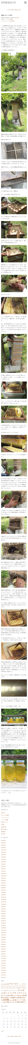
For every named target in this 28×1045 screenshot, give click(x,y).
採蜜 (11, 21)
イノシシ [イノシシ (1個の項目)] (20, 984)
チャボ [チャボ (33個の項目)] (21, 990)
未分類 (2, 824)
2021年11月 (3, 852)
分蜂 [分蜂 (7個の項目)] (11, 995)
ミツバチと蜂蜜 (9, 19)
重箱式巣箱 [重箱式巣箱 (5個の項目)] (20, 1002)
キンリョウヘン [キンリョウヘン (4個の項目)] (21, 986)
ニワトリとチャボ (5, 817)
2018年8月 (3, 937)
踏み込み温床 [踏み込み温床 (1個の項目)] (12, 1002)
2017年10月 (3, 958)
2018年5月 (3, 944)
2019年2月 (3, 923)
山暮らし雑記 (14, 9)
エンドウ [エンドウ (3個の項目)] (6, 986)
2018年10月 (3, 932)
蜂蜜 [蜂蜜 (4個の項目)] (8, 1002)
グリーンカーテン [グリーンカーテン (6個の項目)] (6, 988)
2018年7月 (3, 939)
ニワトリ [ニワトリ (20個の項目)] (21, 993)
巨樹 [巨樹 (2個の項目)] (21, 995)
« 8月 (2, 1031)
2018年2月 (3, 951)
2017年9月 (3, 960)
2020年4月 (3, 890)
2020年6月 (3, 885)
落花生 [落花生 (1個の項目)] (10, 1000)
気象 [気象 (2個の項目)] (16, 997)
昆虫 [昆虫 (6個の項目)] (6, 997)
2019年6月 (3, 913)
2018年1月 (3, 953)
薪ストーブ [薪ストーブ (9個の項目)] (19, 1000)
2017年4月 (3, 972)
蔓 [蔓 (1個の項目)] (12, 1000)
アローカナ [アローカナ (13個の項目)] (13, 984)
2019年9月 (3, 906)
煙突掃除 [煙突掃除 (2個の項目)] (23, 997)
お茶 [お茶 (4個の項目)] (7, 984)
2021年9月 (3, 854)
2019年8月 (3, 909)
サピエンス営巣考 (5, 815)
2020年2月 (3, 894)
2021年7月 (3, 859)
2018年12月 (3, 927)
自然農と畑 (3, 826)
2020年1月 (3, 897)
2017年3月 (3, 975)
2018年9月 (3, 934)
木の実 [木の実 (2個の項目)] (9, 997)
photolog (3, 812)
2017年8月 (3, 963)
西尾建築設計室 (8, 2)
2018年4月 (3, 946)
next (19, 9)
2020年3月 (3, 892)
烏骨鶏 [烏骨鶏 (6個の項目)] (19, 997)
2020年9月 (3, 878)
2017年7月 (3, 965)
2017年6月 (3, 968)
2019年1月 (3, 925)
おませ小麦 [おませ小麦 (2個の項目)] (3, 984)
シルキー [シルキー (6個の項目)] (6, 990)
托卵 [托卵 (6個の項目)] (23, 995)
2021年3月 (3, 868)
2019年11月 (3, 901)
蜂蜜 (13, 21)
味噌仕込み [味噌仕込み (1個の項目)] (15, 995)
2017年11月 (3, 956)
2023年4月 (3, 845)
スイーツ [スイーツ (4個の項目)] (11, 990)
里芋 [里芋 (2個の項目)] (16, 1002)
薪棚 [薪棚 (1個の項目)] (3, 1002)
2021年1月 (3, 871)
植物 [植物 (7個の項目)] (12, 997)
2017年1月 (3, 977)
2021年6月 (3, 861)
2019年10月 (3, 904)
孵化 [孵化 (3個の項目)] (18, 995)
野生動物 (3, 831)
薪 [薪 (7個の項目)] (14, 1000)
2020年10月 (3, 875)
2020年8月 (3, 880)
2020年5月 (3, 887)
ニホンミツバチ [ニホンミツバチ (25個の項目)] (8, 993)
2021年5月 (3, 864)
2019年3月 (3, 920)
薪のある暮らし (4, 829)
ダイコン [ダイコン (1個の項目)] (15, 990)
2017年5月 (3, 970)
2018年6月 (3, 942)
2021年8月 (3, 857)
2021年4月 (3, 866)
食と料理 (3, 834)
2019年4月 (3, 918)
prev (8, 9)
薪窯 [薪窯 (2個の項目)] (5, 1002)
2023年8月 (3, 840)
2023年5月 (3, 842)
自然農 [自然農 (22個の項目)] (6, 1000)
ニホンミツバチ (6, 21)
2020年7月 (3, 883)
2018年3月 (3, 949)
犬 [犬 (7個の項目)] (2, 1000)
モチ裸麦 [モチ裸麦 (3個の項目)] (7, 995)
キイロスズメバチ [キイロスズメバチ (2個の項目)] (13, 986)
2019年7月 (3, 911)
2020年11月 (3, 873)
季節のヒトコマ (4, 822)
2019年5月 (3, 916)
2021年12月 (3, 849)
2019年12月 (3, 899)
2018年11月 (3, 930)
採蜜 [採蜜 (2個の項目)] (4, 997)
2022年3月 (3, 847)
